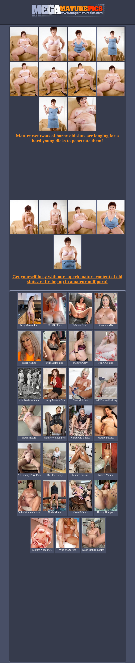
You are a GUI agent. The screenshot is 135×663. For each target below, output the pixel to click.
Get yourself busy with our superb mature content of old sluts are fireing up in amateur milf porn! (67, 279)
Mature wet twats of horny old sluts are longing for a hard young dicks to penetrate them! (67, 138)
